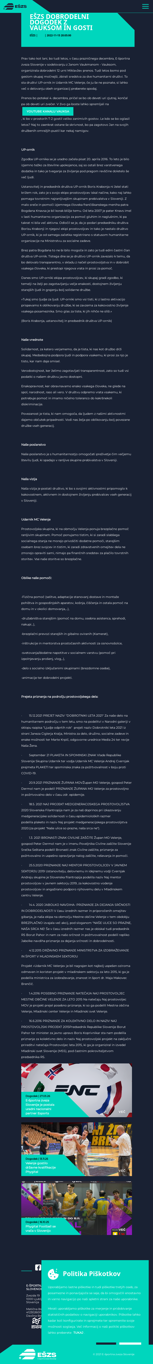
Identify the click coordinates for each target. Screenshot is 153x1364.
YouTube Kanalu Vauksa (48, 111)
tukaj (78, 1333)
